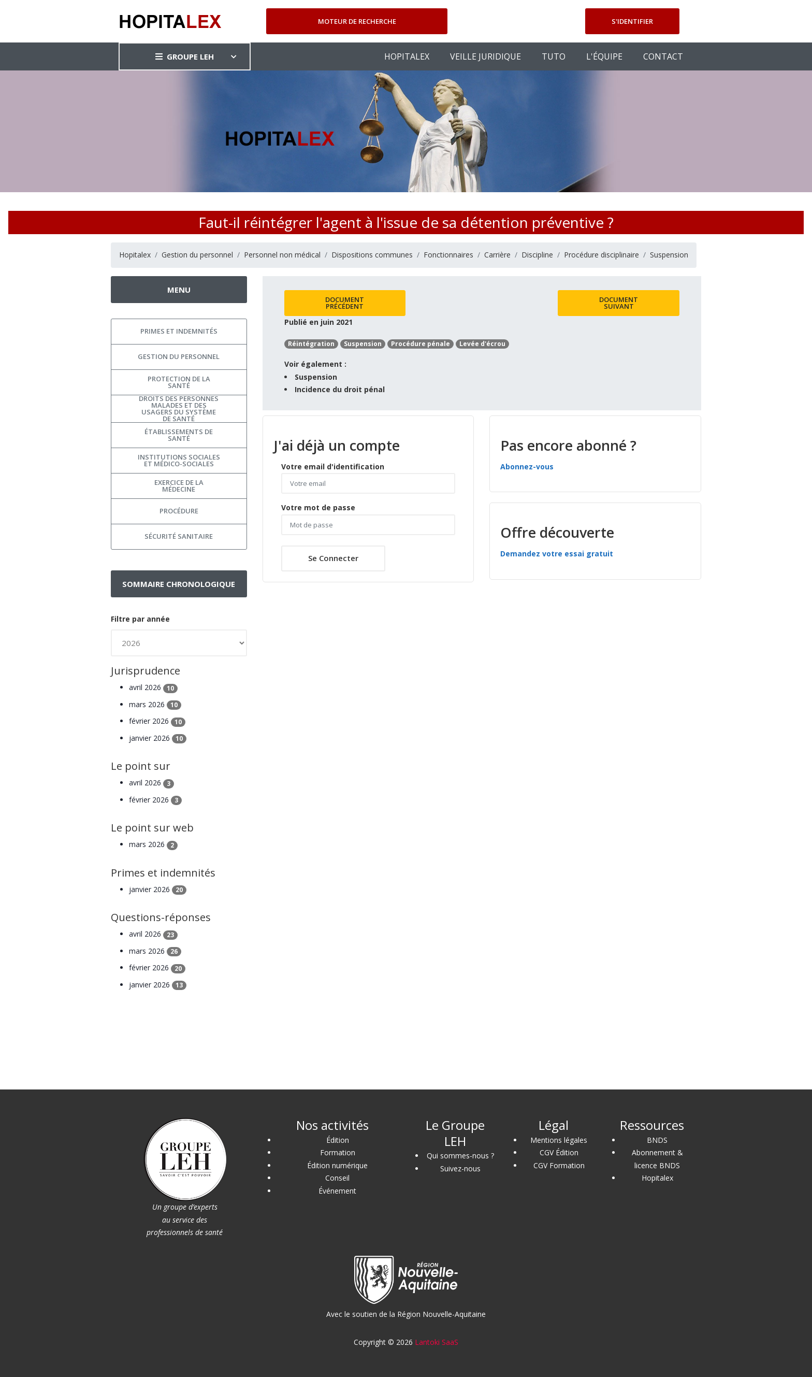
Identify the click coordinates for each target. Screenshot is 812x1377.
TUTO (554, 56)
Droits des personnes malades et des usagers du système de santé (179, 409)
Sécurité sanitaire (178, 536)
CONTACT (663, 56)
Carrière (497, 255)
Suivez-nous (460, 1168)
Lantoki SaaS (436, 1342)
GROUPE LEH (184, 56)
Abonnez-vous (527, 466)
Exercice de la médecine (179, 486)
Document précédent (344, 303)
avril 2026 (153, 687)
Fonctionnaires (448, 255)
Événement (337, 1191)
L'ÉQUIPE (604, 56)
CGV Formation (559, 1165)
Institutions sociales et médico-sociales (179, 460)
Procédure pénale (420, 343)
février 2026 (157, 721)
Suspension (669, 255)
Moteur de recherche (357, 21)
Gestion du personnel (197, 255)
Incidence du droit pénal (340, 389)
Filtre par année (140, 619)
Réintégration (311, 343)
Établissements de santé (178, 435)
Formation (337, 1152)
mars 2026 (155, 704)
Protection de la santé (179, 382)
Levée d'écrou (482, 343)
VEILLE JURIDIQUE (485, 56)
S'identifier (632, 21)
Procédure (179, 510)
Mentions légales (558, 1140)
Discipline (537, 255)
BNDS (657, 1140)
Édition (337, 1140)
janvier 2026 (157, 738)
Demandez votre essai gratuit (556, 553)
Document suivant (618, 303)
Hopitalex (135, 255)
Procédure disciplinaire (601, 255)
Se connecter (333, 558)
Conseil (337, 1178)
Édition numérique (337, 1165)
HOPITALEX (406, 56)
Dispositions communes (372, 255)
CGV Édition (559, 1152)
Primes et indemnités (179, 331)
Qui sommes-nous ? (460, 1155)
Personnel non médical (282, 255)
